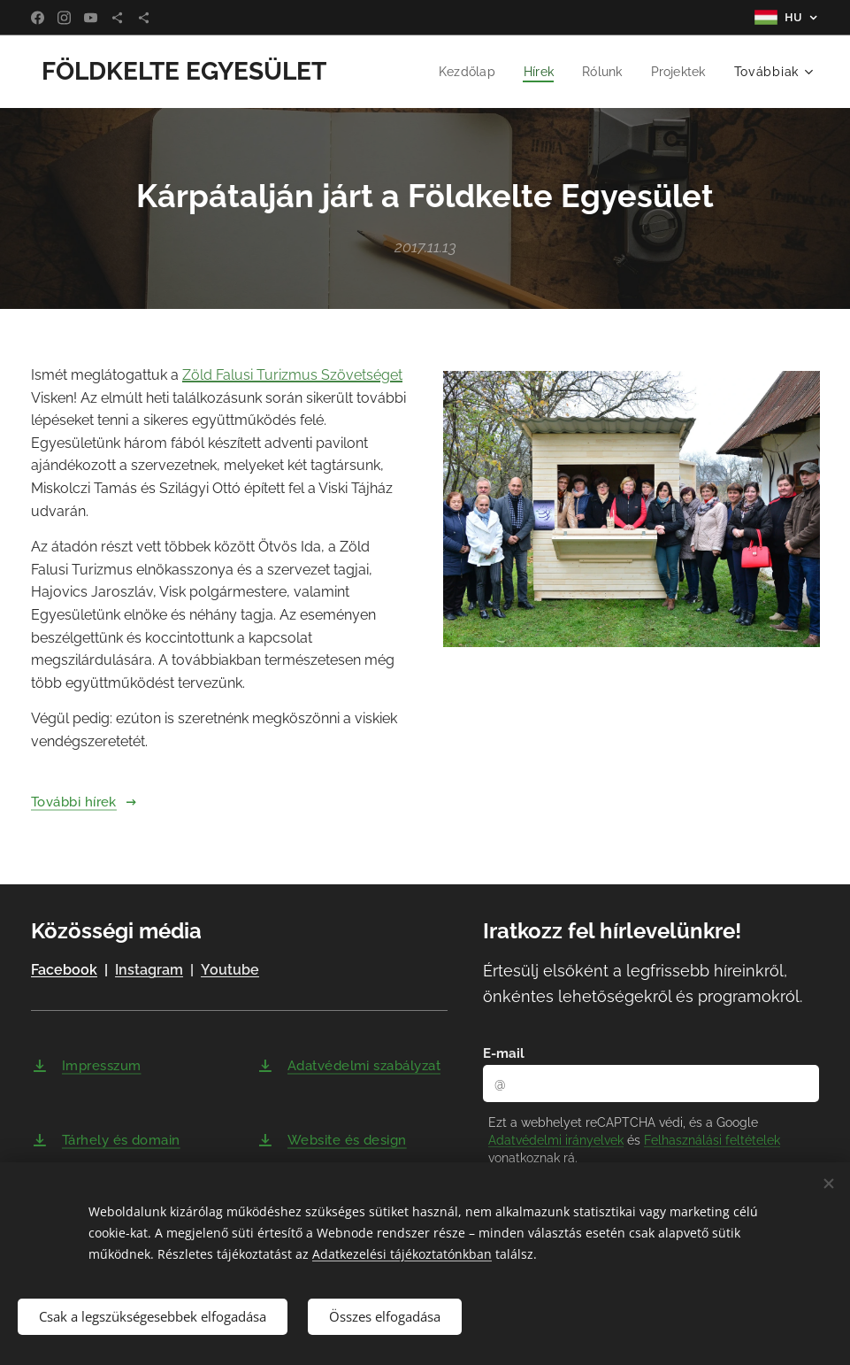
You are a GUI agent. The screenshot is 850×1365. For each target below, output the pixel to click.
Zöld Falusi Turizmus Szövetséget (292, 374)
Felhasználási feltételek (712, 1140)
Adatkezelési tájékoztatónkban (402, 1253)
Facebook (64, 970)
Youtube (230, 970)
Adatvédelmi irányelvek (556, 1140)
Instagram (149, 970)
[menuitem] (462, 72)
